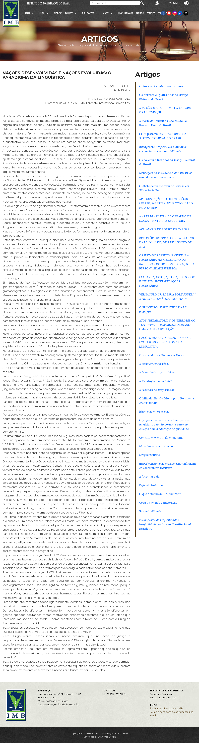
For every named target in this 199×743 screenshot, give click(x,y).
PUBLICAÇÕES (88, 13)
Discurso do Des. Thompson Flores (161, 355)
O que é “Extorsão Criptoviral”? (160, 494)
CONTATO (150, 13)
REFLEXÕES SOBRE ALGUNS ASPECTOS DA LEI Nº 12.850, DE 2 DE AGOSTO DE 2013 (166, 242)
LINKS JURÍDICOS (125, 13)
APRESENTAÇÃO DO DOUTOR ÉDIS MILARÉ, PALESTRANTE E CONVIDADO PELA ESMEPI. (166, 203)
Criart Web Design (107, 737)
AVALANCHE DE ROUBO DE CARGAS (164, 229)
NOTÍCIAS (58, 13)
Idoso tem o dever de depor (156, 446)
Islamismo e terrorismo (154, 411)
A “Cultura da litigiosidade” (157, 390)
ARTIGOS (140, 13)
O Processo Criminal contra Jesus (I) (162, 86)
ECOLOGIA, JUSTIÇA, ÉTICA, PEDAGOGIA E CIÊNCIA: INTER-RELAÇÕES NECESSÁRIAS (167, 281)
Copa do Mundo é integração (158, 502)
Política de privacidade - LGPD (166, 708)
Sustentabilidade (150, 511)
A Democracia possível (154, 364)
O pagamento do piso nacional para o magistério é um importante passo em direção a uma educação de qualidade (164, 424)
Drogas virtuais (149, 455)
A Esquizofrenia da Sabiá (155, 381)
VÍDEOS (106, 13)
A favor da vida (149, 476)
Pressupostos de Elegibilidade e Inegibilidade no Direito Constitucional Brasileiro (165, 524)
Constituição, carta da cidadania (161, 437)
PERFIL (28, 13)
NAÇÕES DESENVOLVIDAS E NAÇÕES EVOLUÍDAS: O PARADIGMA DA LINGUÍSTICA (165, 342)
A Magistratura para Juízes (157, 372)
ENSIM (42, 13)
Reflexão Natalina (151, 485)
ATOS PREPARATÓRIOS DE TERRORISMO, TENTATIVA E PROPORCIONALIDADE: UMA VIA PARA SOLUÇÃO (167, 325)
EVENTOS (69, 13)
